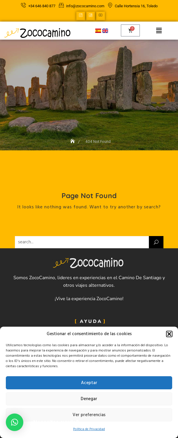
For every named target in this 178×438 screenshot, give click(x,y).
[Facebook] (90, 16)
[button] (169, 334)
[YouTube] (100, 16)
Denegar (89, 398)
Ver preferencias (89, 414)
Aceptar (89, 382)
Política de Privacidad (89, 429)
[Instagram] (80, 16)
